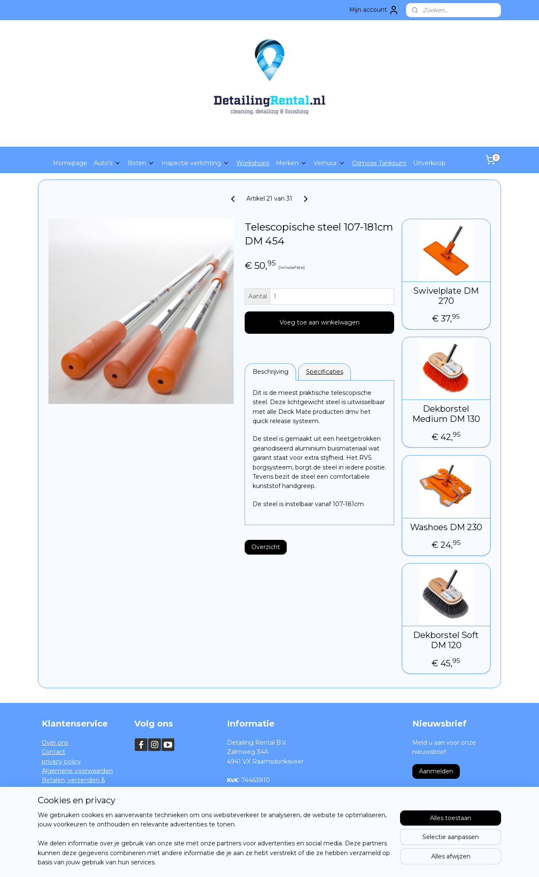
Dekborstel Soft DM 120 (446, 640)
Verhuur (329, 163)
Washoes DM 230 (446, 527)
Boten (141, 163)
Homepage (70, 163)
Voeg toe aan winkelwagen (320, 322)
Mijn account (374, 10)
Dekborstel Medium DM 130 (446, 414)
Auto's (107, 163)
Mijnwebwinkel (360, 861)
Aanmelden (436, 771)
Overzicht (265, 547)
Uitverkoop (429, 163)
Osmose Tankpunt (379, 163)
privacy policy (61, 761)
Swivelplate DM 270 (446, 296)
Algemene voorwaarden (77, 771)
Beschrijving (270, 371)
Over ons (55, 742)
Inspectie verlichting (195, 163)
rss (255, 861)
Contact (53, 752)
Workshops (252, 163)
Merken (291, 163)
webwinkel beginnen (286, 861)
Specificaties (324, 371)
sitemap (239, 861)
